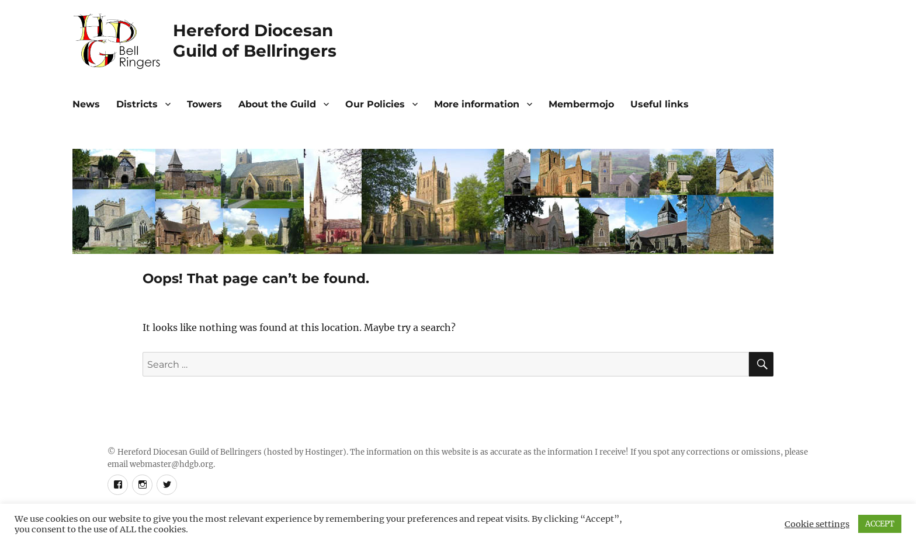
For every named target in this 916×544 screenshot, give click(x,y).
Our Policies (375, 104)
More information (476, 104)
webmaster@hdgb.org (171, 464)
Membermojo (581, 104)
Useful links (659, 104)
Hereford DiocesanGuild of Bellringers (259, 40)
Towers (204, 104)
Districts (137, 104)
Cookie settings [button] (817, 524)
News (86, 104)
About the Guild (277, 104)
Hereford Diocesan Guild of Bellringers (189, 452)
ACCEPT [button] (879, 524)
